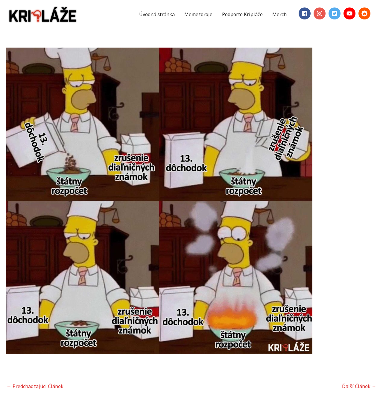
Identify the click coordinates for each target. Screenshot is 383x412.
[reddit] (365, 13)
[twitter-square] (335, 13)
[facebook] (305, 13)
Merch (279, 14)
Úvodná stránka (157, 14)
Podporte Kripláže (242, 14)
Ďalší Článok (359, 386)
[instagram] (320, 13)
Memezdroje (198, 14)
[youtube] (350, 13)
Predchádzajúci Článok (35, 386)
